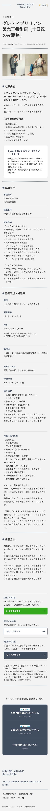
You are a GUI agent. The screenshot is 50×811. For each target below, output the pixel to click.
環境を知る (24, 781)
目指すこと (6, 781)
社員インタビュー (35, 781)
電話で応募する (13, 631)
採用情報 (10, 44)
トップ (4, 44)
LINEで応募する (13, 610)
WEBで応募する (13, 655)
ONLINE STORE (8, 798)
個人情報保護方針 (8, 794)
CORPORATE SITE (25, 794)
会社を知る (15, 781)
